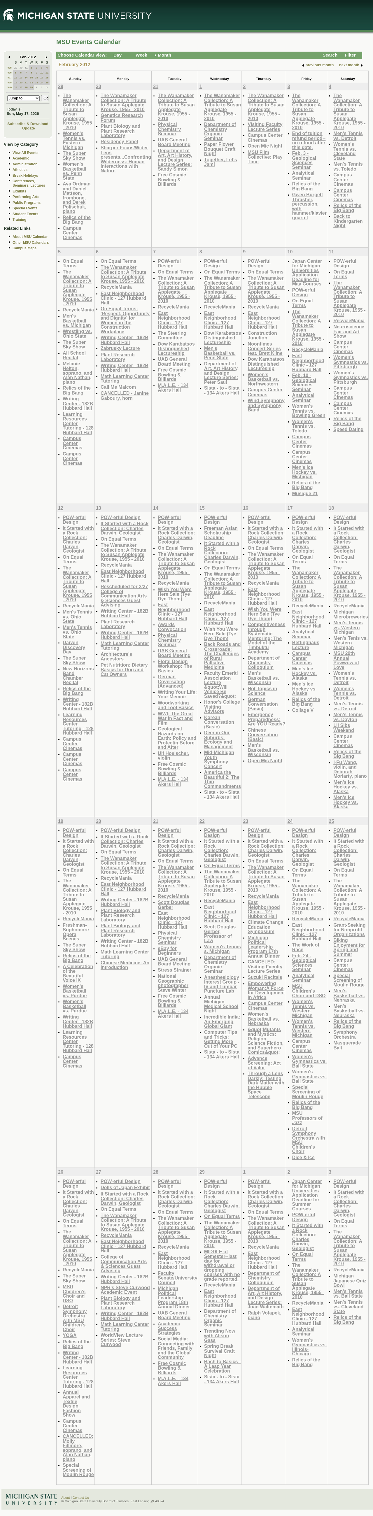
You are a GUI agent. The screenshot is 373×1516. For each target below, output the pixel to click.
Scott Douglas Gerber (174, 905)
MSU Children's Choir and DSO (309, 991)
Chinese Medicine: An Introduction (125, 965)
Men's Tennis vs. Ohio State (77, 616)
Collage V (303, 710)
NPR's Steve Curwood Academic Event (125, 1290)
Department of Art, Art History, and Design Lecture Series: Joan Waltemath (265, 1297)
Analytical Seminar (303, 175)
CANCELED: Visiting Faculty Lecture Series (265, 966)
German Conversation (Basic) (263, 704)
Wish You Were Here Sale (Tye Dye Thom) (175, 594)
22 (31, 82)
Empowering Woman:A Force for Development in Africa (266, 990)
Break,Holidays (25, 175)
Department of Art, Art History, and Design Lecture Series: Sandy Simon (175, 159)
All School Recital (74, 355)
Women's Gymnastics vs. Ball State (309, 1061)
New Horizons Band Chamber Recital (78, 675)
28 (26, 87)
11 (47, 72)
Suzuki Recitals (265, 977)
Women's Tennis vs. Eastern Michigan (74, 140)
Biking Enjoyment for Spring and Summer (349, 947)
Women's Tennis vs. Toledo (303, 426)
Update (28, 128)
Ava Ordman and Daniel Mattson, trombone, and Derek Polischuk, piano (76, 197)
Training (19, 220)
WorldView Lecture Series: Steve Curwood (122, 1339)
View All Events (25, 153)
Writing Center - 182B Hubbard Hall (78, 403)
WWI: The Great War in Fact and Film (175, 718)
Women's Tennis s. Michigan (222, 949)
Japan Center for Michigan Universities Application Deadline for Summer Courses (307, 1195)
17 (41, 77)
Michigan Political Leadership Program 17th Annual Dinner (264, 946)
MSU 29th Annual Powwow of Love (346, 660)
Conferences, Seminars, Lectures (29, 183)
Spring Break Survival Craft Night (219, 1350)
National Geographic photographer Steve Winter (173, 983)
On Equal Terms (73, 263)
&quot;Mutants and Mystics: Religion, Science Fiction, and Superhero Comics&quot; (265, 1041)
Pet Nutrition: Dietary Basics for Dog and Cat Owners (124, 669)
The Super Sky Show (74, 155)
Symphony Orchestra (345, 1034)
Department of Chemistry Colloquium (264, 662)
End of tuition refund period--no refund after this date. (309, 140)
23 (36, 82)
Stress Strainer (174, 969)
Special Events (25, 208)
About (65, 1497)
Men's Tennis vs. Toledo (348, 166)
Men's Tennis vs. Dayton (348, 717)
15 (31, 77)
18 (47, 77)
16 (36, 77)
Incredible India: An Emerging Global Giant (222, 1021)
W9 (10, 87)
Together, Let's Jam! (220, 162)
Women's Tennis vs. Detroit (344, 677)
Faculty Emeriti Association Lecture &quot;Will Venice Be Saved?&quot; (221, 684)
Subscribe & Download (27, 124)
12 (15, 77)
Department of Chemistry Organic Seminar (220, 131)
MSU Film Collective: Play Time (265, 157)
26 (15, 87)
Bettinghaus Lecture (305, 645)
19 (15, 82)
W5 (10, 67)
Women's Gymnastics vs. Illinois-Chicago (309, 1346)
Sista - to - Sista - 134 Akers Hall (221, 390)
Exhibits (19, 191)
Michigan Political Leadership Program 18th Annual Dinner (174, 1297)
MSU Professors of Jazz (307, 1117)
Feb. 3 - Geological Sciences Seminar (304, 160)
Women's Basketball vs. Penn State (74, 170)
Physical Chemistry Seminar (169, 129)
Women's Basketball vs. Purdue (75, 991)
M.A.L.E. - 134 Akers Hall (173, 388)
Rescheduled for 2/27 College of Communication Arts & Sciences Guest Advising (124, 595)
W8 (10, 82)
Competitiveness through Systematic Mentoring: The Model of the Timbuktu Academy (266, 638)
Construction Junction (262, 335)
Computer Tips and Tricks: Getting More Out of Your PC (220, 1039)
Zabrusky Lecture (120, 348)
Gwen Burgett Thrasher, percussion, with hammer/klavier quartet (309, 206)
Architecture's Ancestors (116, 656)
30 (20, 67)
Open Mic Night (265, 145)
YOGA (70, 1335)
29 (15, 67)
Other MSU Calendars (31, 243)
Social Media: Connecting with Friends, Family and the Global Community (176, 1348)
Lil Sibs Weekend (343, 728)
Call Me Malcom (118, 387)
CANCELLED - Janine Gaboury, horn (125, 395)
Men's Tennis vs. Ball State (348, 1294)
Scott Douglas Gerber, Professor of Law (220, 933)
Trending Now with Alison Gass (219, 1335)
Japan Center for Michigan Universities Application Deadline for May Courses (307, 272)
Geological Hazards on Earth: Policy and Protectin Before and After (177, 738)
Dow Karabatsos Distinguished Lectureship (176, 348)
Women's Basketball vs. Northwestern (263, 379)
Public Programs (27, 203)
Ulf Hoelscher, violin (173, 756)
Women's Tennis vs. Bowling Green (308, 410)
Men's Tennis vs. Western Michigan (348, 627)
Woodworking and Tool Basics (176, 705)
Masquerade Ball (347, 1045)
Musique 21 (305, 493)
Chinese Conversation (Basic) (263, 734)
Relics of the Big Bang (77, 220)
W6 (10, 72)
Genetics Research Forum (122, 118)
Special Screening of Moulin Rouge (307, 1091)
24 (41, 82)
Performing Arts (26, 197)
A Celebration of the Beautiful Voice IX (78, 973)
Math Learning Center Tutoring (125, 379)
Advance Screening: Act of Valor (264, 1063)
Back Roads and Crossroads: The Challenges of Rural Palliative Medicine (222, 656)
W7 (10, 77)
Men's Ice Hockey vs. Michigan (304, 472)
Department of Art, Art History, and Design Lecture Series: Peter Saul (221, 373)
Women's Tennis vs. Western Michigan (303, 1008)
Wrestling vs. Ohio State (77, 334)
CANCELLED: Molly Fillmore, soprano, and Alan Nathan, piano (78, 1447)
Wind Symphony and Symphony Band (266, 405)
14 (26, 77)
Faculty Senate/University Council (177, 1277)
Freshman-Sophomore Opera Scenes (76, 932)
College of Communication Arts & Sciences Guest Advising (124, 1263)
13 (20, 77)
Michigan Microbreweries (350, 614)
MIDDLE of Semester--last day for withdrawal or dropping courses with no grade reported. (222, 1265)
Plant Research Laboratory (118, 357)
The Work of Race (305, 947)
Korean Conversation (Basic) (219, 722)
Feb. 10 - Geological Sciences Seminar (304, 382)
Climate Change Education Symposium (265, 926)
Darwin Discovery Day (74, 647)
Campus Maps (24, 248)
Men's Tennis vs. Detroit (348, 136)
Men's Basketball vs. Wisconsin (263, 677)
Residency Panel (119, 141)
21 (26, 82)
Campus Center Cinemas (72, 232)
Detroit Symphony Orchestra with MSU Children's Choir (308, 1140)
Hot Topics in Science (262, 691)
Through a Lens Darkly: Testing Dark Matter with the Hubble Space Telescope (266, 1085)
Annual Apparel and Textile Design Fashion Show (76, 1403)
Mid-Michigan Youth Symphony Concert (219, 759)
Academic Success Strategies (169, 1328)
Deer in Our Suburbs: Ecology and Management (218, 739)
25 (47, 82)
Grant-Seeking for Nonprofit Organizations (349, 929)
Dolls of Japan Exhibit (125, 1187)
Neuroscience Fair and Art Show (348, 331)
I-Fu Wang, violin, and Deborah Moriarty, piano (350, 769)
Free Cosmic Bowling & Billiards (172, 179)
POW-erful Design (169, 263)
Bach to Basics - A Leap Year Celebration (222, 1366)
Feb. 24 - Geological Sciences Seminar (304, 962)
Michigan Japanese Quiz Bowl (349, 1280)
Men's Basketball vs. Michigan (77, 320)
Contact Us (81, 1497)
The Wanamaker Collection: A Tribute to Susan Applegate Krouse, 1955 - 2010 (77, 111)
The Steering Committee (172, 335)
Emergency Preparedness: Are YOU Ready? (266, 719)
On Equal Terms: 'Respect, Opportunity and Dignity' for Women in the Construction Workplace (125, 320)
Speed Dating (348, 429)
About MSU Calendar (30, 237)
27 (20, 87)
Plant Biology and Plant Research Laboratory (120, 130)
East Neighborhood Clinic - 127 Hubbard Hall (123, 298)
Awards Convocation (172, 627)
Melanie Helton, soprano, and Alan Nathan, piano (77, 373)
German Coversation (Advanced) (171, 681)
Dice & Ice (303, 1157)
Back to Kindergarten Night (348, 220)
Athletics (20, 170)
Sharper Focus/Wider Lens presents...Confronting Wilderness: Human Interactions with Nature (126, 159)
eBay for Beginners (169, 951)
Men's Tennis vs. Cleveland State (348, 1306)
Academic (21, 158)
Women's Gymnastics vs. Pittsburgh (350, 362)
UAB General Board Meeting (174, 142)
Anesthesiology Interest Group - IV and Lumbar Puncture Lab (221, 984)
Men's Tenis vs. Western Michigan (350, 642)
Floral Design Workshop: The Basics (175, 666)
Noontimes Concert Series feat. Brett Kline (265, 348)
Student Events (25, 214)
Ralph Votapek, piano (264, 1315)
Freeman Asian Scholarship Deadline (221, 532)
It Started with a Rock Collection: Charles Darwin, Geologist (78, 539)
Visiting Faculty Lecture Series (265, 127)
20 (20, 82)
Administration (25, 164)
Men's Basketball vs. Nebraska (349, 995)
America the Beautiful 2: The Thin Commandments (222, 779)
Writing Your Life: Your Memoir (177, 694)
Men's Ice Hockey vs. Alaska (304, 673)
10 (41, 72)
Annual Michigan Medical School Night (221, 1004)
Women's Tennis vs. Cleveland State (344, 151)
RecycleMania (78, 309)
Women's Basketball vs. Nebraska (263, 1018)
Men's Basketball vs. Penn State (220, 353)
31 (26, 67)
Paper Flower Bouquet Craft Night (220, 148)
